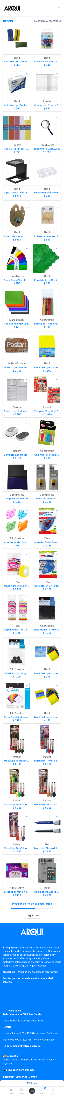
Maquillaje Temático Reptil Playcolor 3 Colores (17, 804)
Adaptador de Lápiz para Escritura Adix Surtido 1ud (17, 542)
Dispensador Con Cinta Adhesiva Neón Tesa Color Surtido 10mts (17, 629)
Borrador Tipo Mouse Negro (17, 455)
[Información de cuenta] (52, 1090)
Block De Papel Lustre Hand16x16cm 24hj (47, 673)
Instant (47, 407)
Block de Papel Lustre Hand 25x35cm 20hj (47, 367)
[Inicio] (11, 1090)
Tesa (47, 538)
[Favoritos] (42, 1090)
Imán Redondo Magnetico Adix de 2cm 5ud (17, 673)
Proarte (47, 101)
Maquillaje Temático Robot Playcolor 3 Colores (47, 804)
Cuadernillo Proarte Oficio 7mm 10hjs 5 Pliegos (47, 105)
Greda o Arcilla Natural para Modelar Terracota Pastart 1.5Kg (17, 367)
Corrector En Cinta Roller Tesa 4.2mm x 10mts (47, 586)
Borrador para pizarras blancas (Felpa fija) (17, 61)
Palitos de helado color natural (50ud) (47, 236)
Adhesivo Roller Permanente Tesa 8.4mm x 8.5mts (47, 542)
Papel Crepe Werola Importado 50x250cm (17, 280)
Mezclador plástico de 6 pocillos (47, 192)
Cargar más (32, 915)
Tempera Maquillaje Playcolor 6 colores (47, 411)
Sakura (17, 407)
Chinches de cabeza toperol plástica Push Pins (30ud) (47, 61)
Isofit (47, 888)
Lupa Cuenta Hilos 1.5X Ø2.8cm (17, 192)
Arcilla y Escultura (17, 363)
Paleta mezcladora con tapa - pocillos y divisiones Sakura (17, 411)
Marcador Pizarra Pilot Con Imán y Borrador (47, 848)
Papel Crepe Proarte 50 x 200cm (17, 149)
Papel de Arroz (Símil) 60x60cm (47, 280)
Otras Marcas (47, 145)
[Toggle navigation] (58, 8)
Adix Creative (47, 319)
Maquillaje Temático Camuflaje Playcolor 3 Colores (17, 760)
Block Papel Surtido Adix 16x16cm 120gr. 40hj (17, 717)
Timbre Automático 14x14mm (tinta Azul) (47, 498)
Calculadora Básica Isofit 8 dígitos (47, 892)
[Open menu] (32, 1091)
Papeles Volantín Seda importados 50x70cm (17, 323)
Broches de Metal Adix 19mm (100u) (17, 892)
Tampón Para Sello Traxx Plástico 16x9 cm (17, 498)
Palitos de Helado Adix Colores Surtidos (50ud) (47, 323)
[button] (27, 30)
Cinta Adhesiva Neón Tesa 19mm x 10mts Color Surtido (17, 586)
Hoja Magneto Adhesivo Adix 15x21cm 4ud (47, 629)
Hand (17, 57)
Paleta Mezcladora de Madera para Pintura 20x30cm (17, 236)
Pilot (47, 844)
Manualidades (17, 319)
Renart (17, 451)
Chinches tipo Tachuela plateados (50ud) (17, 105)
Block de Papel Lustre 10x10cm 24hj (47, 717)
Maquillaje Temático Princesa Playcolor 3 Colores (47, 760)
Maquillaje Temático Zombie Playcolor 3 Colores (17, 848)
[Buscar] (21, 1090)
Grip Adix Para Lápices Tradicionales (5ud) (47, 455)
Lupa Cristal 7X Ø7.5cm (47, 149)
